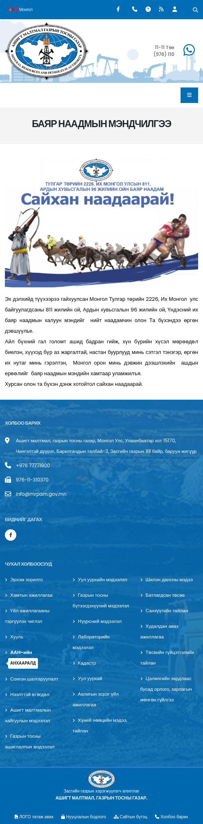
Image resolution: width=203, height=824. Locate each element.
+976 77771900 (33, 465)
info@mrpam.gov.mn (41, 494)
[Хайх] (195, 10)
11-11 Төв (164, 47)
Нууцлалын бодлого (83, 817)
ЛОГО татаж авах (34, 817)
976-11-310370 (32, 480)
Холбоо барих (171, 817)
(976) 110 (163, 54)
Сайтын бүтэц (130, 817)
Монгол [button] (21, 9)
